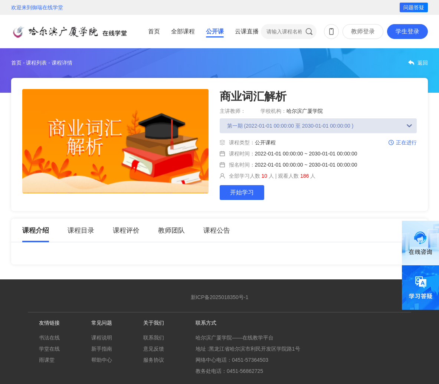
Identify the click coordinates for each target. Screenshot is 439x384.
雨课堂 (47, 360)
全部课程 (183, 31)
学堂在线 (49, 349)
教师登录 (363, 31)
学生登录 (407, 31)
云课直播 (247, 31)
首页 (154, 31)
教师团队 (171, 230)
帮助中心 (101, 360)
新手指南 (101, 349)
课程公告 (216, 230)
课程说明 (101, 338)
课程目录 (81, 230)
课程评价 (126, 230)
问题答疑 (413, 7)
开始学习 (242, 192)
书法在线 (49, 338)
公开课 (215, 31)
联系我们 (153, 338)
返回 (422, 63)
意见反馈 (153, 349)
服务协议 (153, 360)
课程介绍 (35, 230)
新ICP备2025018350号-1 (220, 297)
